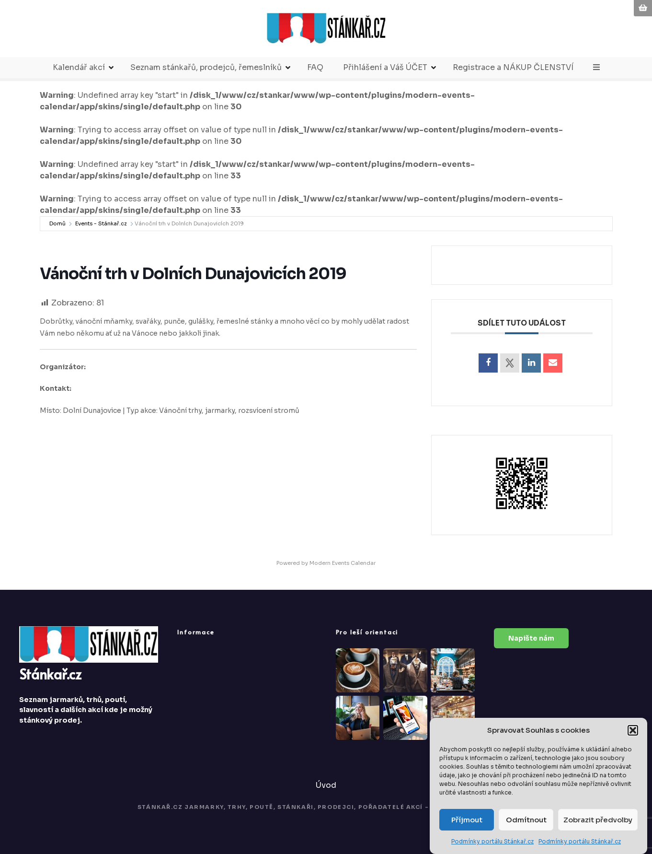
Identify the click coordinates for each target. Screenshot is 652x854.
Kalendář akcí (79, 67)
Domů (57, 223)
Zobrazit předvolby (597, 819)
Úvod (326, 785)
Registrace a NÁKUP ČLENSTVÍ (513, 67)
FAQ (315, 67)
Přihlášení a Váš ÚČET (385, 67)
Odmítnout (526, 819)
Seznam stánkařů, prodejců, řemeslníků (206, 67)
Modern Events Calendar (342, 563)
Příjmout (466, 819)
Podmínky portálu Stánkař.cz (492, 841)
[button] (633, 730)
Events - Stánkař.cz (101, 223)
